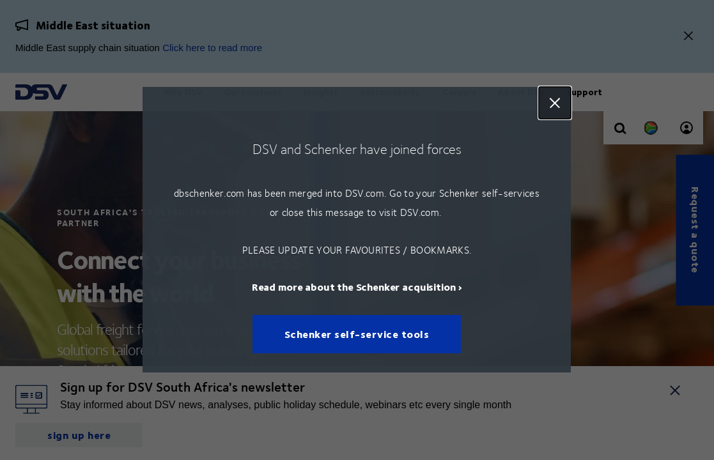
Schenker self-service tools (357, 334)
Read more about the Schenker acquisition (354, 287)
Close (555, 103)
